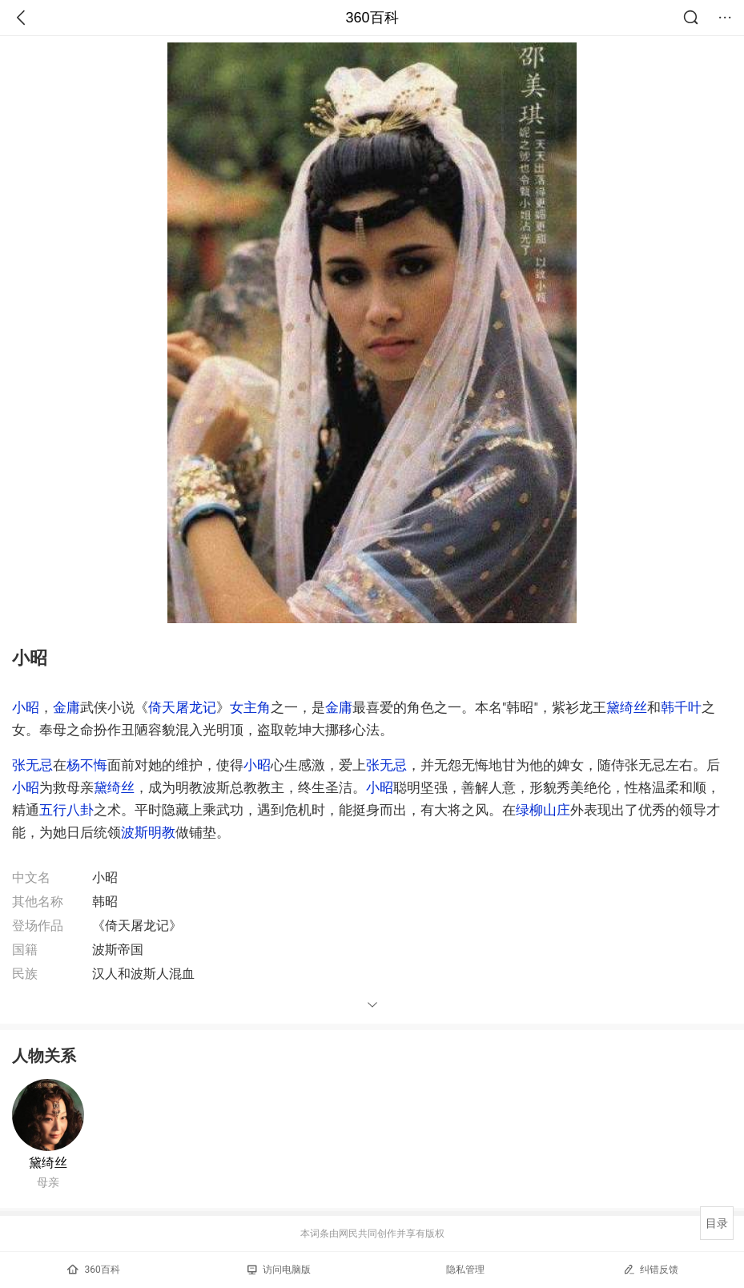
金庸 (66, 707)
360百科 (371, 18)
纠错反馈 (650, 1269)
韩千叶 (681, 707)
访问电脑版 (279, 1269)
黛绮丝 (626, 707)
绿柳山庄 (543, 810)
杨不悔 (86, 765)
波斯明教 (148, 832)
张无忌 (32, 765)
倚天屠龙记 (182, 707)
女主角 (250, 707)
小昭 (25, 707)
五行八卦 (66, 810)
